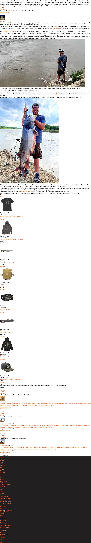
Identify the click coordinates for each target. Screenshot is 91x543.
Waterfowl (2, 526)
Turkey (1, 524)
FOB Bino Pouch (4, 333)
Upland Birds (3, 528)
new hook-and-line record (26, 238)
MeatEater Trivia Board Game (7, 356)
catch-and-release (8, 78)
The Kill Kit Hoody (4, 402)
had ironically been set (56, 75)
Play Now (7, 461)
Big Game (2, 521)
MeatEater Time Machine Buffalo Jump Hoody (11, 286)
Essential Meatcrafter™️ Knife (7, 309)
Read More (2, 461)
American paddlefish (7, 70)
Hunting (2, 519)
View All (2, 530)
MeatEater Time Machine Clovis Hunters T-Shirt (11, 263)
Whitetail (2, 523)
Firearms (2, 542)
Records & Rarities (4, 12)
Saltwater (2, 535)
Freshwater (3, 9)
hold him (56, 140)
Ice (1, 538)
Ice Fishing (2, 469)
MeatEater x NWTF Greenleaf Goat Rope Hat (11, 426)
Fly (0, 536)
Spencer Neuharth (4, 454)
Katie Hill (2, 68)
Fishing (2, 7)
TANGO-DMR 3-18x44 (5, 379)
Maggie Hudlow (4, 481)
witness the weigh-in (18, 236)
